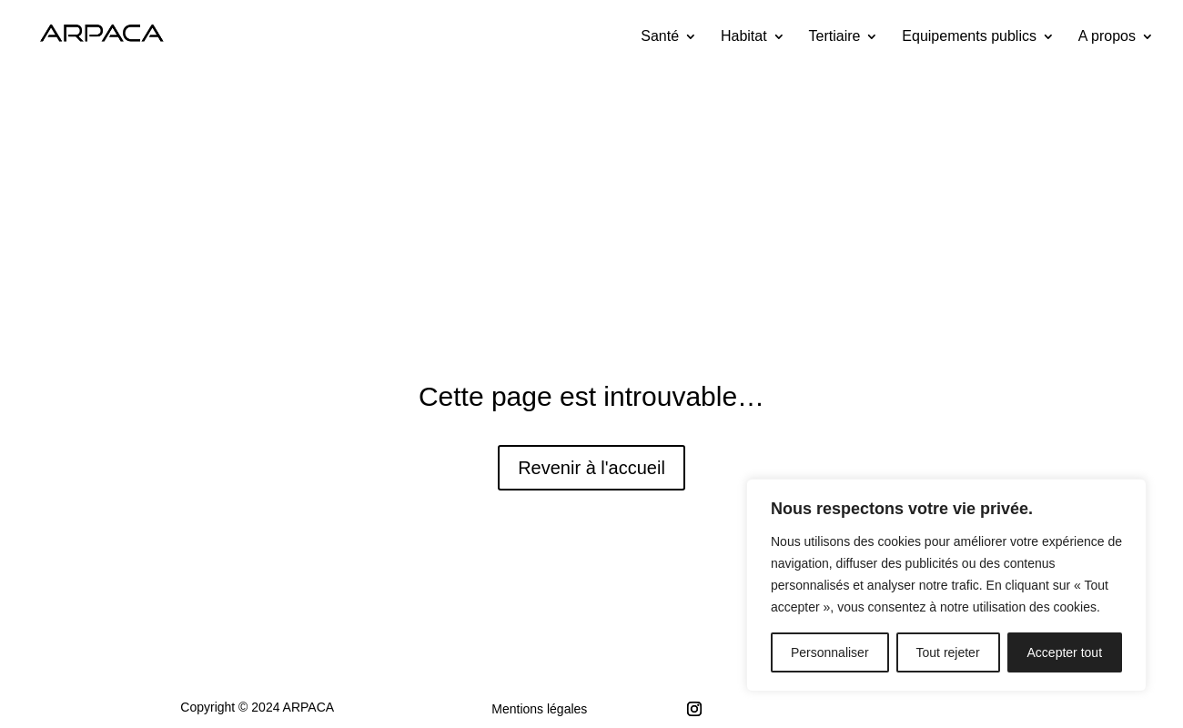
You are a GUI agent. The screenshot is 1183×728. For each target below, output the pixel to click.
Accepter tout (1065, 652)
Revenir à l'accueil (591, 468)
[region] (946, 585)
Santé (660, 37)
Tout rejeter (948, 652)
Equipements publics (969, 37)
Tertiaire (835, 37)
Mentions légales (539, 709)
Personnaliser (830, 652)
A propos (1107, 37)
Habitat (744, 37)
